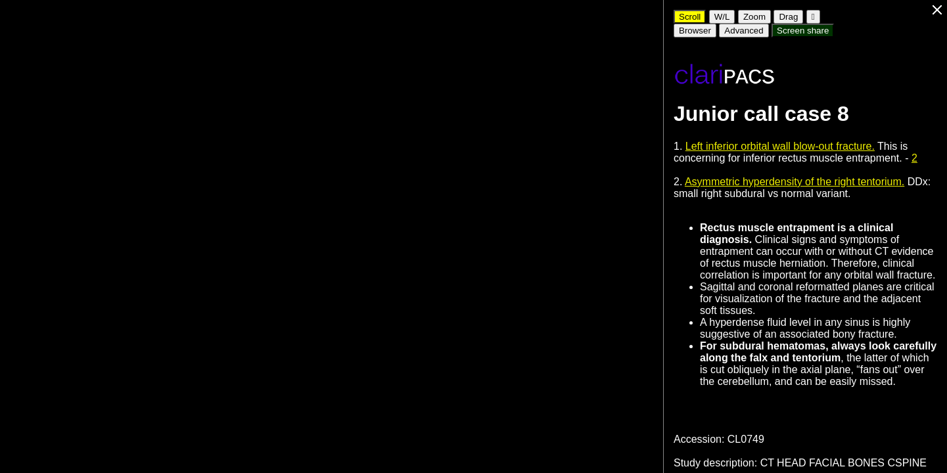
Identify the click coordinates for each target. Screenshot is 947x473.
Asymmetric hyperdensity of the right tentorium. (794, 181)
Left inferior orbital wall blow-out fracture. (780, 146)
